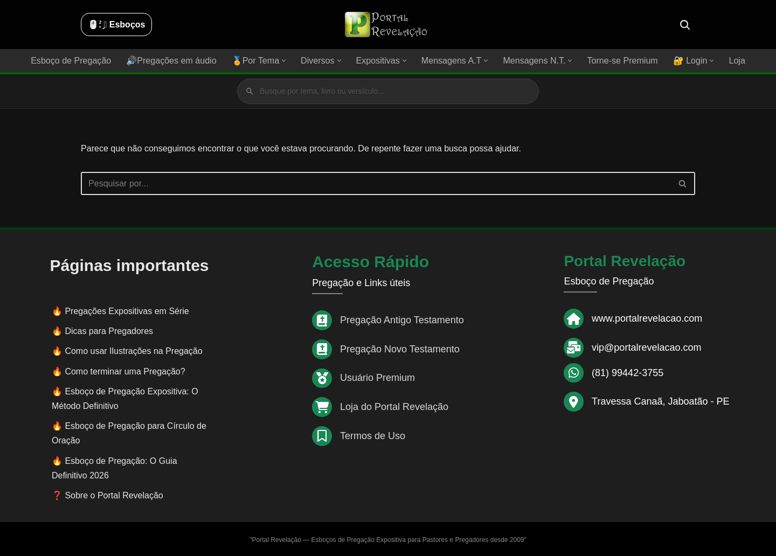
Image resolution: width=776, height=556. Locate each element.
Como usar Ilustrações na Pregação (133, 350)
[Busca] (685, 25)
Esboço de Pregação (72, 60)
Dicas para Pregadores (109, 330)
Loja (736, 60)
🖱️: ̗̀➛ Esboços (116, 24)
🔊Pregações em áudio (172, 60)
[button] (284, 60)
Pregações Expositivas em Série (127, 310)
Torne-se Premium (621, 60)
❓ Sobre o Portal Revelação (107, 494)
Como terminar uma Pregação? (125, 371)
